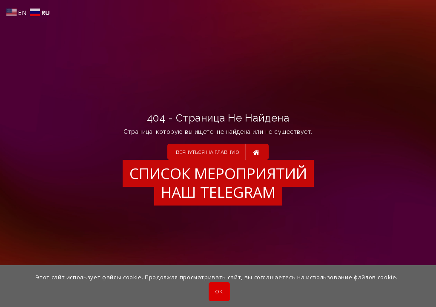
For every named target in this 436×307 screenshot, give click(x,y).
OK (219, 292)
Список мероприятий (218, 173)
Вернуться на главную (218, 152)
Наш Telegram (218, 192)
